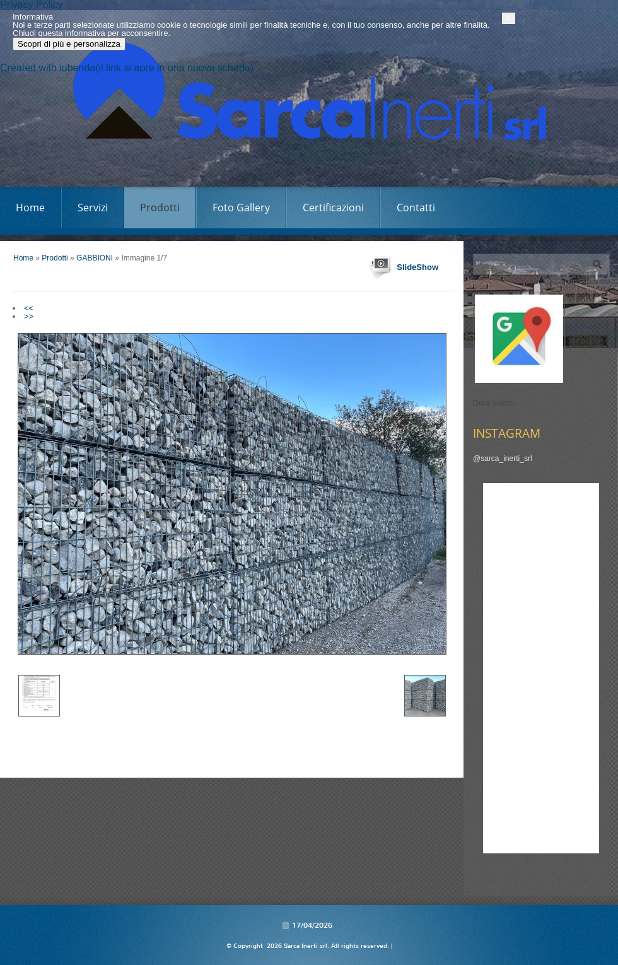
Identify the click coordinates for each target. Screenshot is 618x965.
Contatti (416, 207)
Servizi (93, 207)
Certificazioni (333, 207)
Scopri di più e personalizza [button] (81, 935)
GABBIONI (94, 258)
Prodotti (160, 207)
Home (30, 207)
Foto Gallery (241, 207)
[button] (611, 910)
